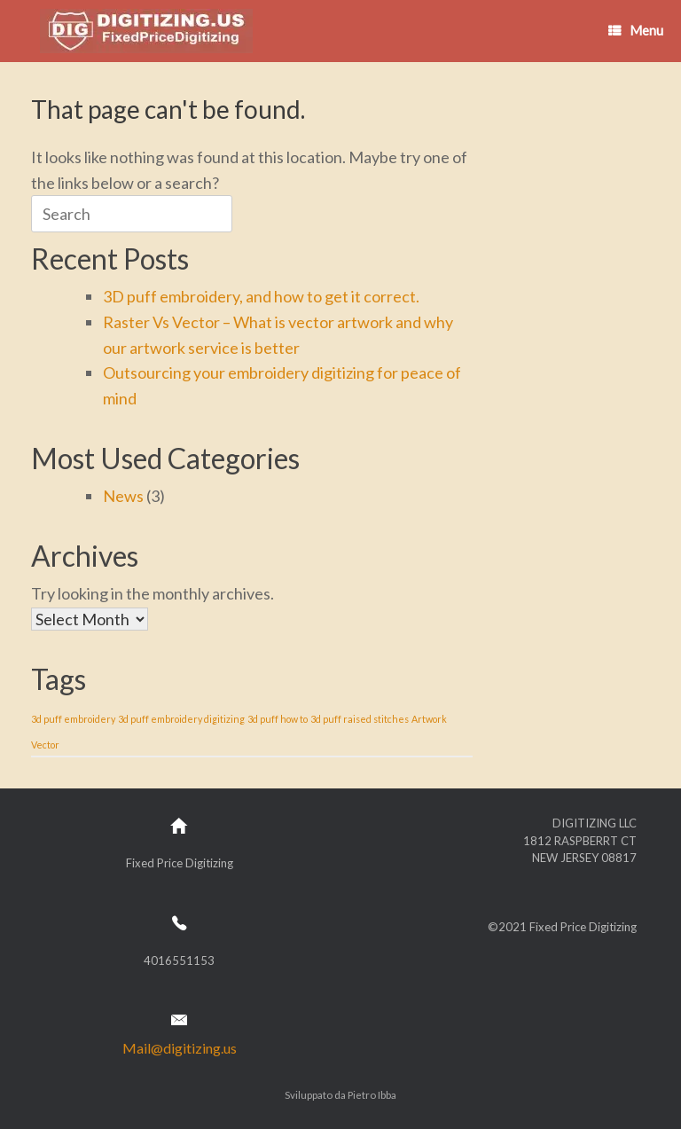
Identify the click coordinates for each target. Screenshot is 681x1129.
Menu (635, 30)
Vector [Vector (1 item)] (45, 744)
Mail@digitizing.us (179, 1047)
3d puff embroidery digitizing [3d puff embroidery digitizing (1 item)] (181, 719)
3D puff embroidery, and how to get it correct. (261, 296)
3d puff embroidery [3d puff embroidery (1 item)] (73, 719)
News (123, 496)
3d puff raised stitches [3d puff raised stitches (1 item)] (359, 719)
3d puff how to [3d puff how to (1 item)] (277, 719)
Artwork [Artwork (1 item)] (429, 719)
